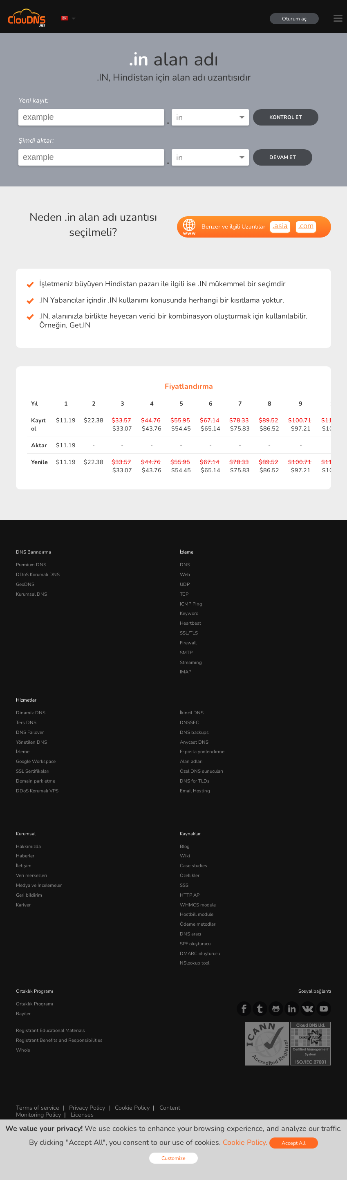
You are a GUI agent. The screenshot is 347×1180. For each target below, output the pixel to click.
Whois (23, 1050)
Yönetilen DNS (31, 742)
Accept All (294, 1143)
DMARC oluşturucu (200, 953)
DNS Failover (30, 732)
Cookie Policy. (245, 1142)
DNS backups (194, 732)
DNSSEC (189, 722)
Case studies (193, 865)
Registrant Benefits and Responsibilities (59, 1040)
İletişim (23, 865)
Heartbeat (190, 623)
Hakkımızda (28, 846)
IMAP (185, 672)
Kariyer (23, 905)
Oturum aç (294, 18)
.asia (280, 226)
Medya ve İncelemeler (39, 885)
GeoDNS (25, 584)
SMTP (186, 652)
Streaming (191, 662)
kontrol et (285, 117)
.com (305, 226)
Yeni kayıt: (33, 100)
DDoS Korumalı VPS (37, 790)
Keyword (189, 613)
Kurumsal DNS (31, 594)
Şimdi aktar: (36, 140)
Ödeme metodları (198, 924)
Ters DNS (26, 722)
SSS (184, 885)
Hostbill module (196, 914)
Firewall (188, 642)
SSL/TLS (189, 633)
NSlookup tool (194, 963)
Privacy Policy (87, 1108)
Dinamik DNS (30, 712)
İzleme (186, 552)
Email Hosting (195, 790)
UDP (185, 584)
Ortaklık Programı (34, 1004)
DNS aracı (190, 934)
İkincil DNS (192, 712)
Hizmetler (26, 700)
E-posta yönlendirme (202, 751)
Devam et (282, 157)
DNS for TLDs (195, 781)
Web (185, 574)
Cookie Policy (132, 1108)
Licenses (82, 1114)
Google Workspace (36, 761)
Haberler (25, 855)
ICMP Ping (191, 604)
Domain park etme (35, 781)
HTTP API (190, 895)
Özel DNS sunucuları (201, 771)
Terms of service (37, 1108)
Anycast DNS (194, 742)
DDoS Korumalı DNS (38, 574)
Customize (173, 1158)
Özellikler (189, 875)
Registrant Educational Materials (50, 1030)
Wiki (185, 855)
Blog (185, 846)
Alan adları (191, 761)
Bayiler (23, 1013)
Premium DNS (31, 564)
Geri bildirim (29, 895)
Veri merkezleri (31, 875)
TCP (184, 594)
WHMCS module (198, 905)
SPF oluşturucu (195, 943)
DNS (185, 564)
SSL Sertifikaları (32, 771)
